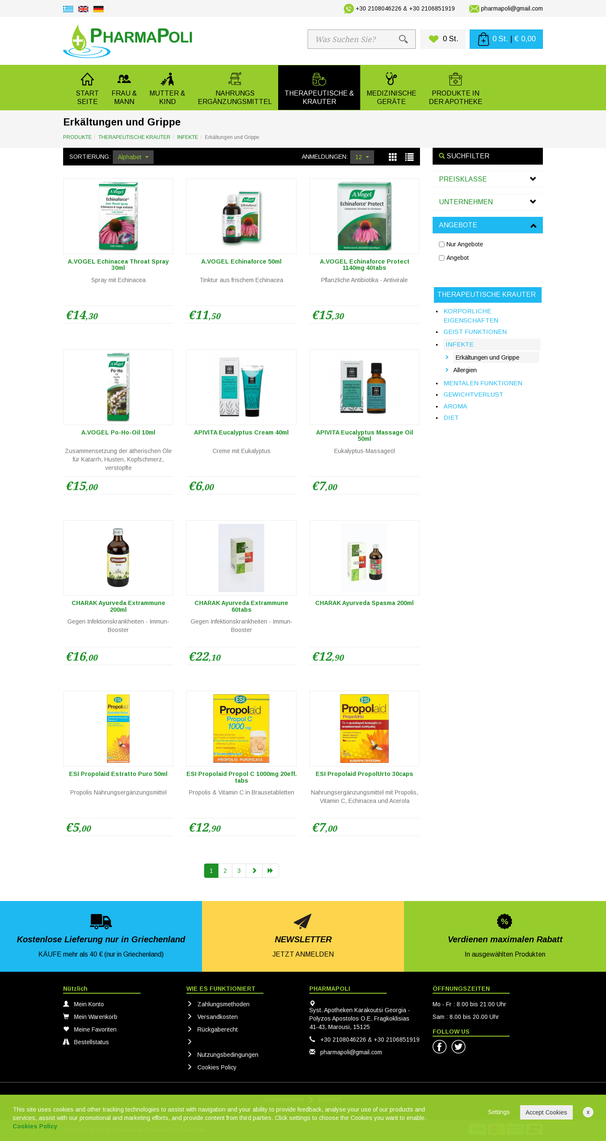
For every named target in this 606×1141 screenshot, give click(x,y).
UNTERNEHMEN (466, 201)
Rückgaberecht (212, 1029)
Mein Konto (83, 1004)
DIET (451, 417)
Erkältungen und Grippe (487, 357)
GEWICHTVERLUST (473, 394)
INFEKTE (187, 137)
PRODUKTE (77, 137)
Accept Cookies (546, 1112)
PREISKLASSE (463, 179)
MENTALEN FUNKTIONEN (483, 383)
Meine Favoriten (90, 1029)
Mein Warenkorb (90, 1016)
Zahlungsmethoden (218, 1004)
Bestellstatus (86, 1042)
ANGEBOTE (458, 225)
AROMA (455, 406)
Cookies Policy (211, 1067)
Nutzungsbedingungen (222, 1054)
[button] (124, 87)
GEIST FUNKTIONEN (475, 331)
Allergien (465, 369)
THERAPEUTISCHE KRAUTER (134, 137)
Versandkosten (212, 1016)
